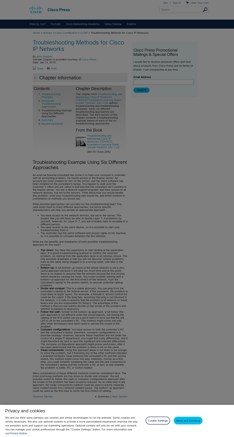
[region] (117, 421)
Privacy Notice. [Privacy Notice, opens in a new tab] (19, 433)
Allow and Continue (188, 420)
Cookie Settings (158, 420)
